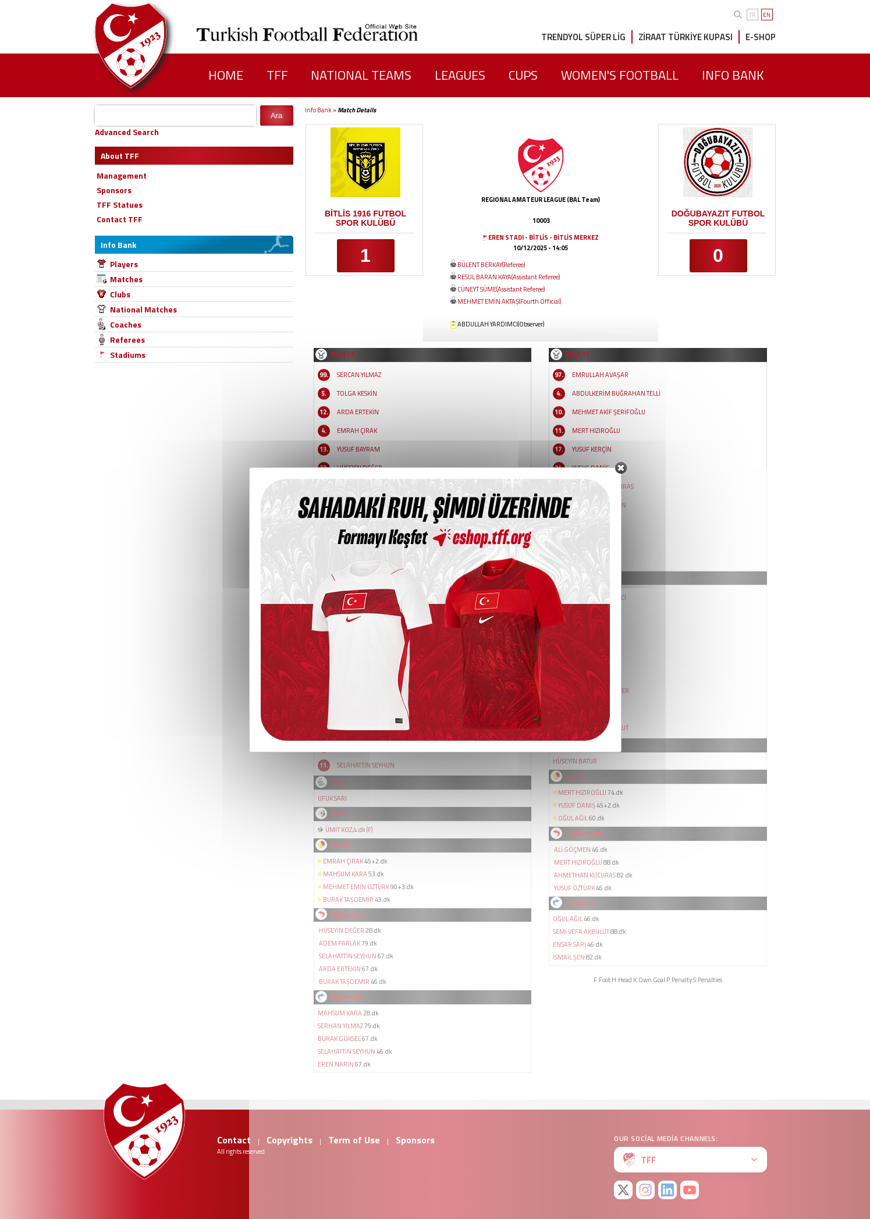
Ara (277, 115)
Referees (127, 339)
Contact (234, 1140)
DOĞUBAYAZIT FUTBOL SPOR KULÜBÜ (718, 218)
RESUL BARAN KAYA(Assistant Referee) (508, 277)
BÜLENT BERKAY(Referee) (491, 264)
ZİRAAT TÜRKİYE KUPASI (685, 37)
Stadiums (127, 355)
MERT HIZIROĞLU (596, 430)
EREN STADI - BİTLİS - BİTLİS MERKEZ (543, 237)
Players (124, 264)
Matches (126, 279)
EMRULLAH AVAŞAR (600, 374)
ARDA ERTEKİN (358, 412)
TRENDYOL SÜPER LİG (583, 37)
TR (752, 14)
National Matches (143, 309)
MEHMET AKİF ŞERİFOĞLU (608, 412)
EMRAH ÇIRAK (357, 430)
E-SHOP (760, 37)
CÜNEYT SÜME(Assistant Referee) (501, 289)
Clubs (120, 294)
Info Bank (318, 110)
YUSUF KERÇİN (592, 449)
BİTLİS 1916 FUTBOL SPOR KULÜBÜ (365, 218)
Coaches (125, 324)
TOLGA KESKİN (357, 393)
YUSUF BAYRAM (358, 449)
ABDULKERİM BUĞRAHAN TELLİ (616, 393)
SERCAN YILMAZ (359, 374)
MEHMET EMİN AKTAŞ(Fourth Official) (509, 301)
